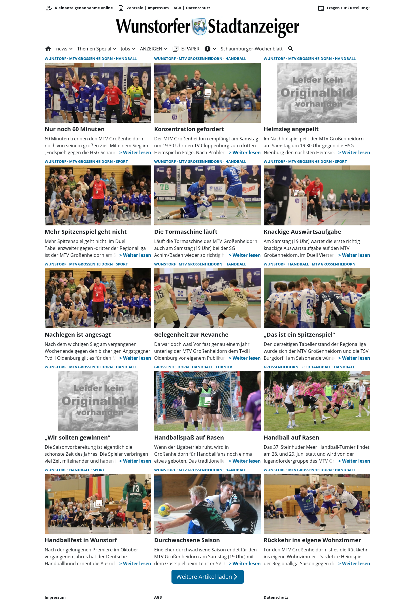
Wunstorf (56, 58)
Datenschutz (198, 7)
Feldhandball (316, 367)
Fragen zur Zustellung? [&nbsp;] (343, 8)
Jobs (125, 49)
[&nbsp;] (289, 48)
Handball (126, 58)
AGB (177, 7)
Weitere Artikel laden (207, 577)
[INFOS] (207, 48)
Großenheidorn (172, 367)
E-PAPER (185, 48)
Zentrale (130, 8)
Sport (122, 161)
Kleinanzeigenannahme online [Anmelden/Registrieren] (79, 8)
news (61, 49)
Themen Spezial (94, 49)
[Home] (49, 48)
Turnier (224, 367)
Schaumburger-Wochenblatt (252, 49)
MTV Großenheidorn (91, 58)
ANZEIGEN (151, 49)
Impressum (158, 7)
